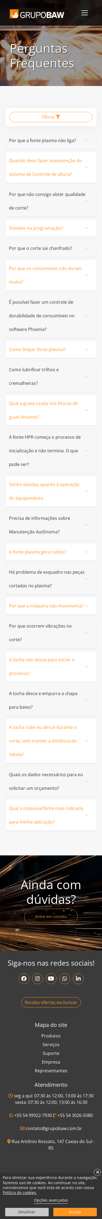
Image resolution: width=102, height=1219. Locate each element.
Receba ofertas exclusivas (51, 1002)
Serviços (51, 1045)
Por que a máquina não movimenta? (50, 606)
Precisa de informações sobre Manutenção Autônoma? (50, 525)
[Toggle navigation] (84, 12)
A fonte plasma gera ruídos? (50, 552)
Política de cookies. (20, 1192)
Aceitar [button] (75, 1211)
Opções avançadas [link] (51, 1200)
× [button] (97, 1172)
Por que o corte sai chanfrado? (50, 248)
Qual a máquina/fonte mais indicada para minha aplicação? (50, 815)
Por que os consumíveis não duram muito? (50, 275)
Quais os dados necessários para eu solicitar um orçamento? (50, 781)
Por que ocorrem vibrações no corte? (50, 633)
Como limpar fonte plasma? (50, 349)
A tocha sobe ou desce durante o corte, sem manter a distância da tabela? (50, 740)
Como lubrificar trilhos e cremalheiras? (50, 376)
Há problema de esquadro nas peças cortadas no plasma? (50, 579)
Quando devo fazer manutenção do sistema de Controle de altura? (50, 167)
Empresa (51, 1062)
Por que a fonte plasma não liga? (50, 140)
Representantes (51, 1071)
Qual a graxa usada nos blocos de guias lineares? (50, 410)
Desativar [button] (26, 1211)
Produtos (51, 1036)
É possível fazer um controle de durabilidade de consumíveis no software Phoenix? (50, 315)
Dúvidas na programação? (50, 228)
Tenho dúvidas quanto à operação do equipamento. (50, 491)
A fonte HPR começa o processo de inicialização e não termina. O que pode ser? (50, 450)
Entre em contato (51, 916)
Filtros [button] (51, 117)
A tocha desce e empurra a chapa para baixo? (50, 700)
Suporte (51, 1053)
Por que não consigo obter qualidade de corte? (50, 201)
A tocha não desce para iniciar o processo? (50, 666)
